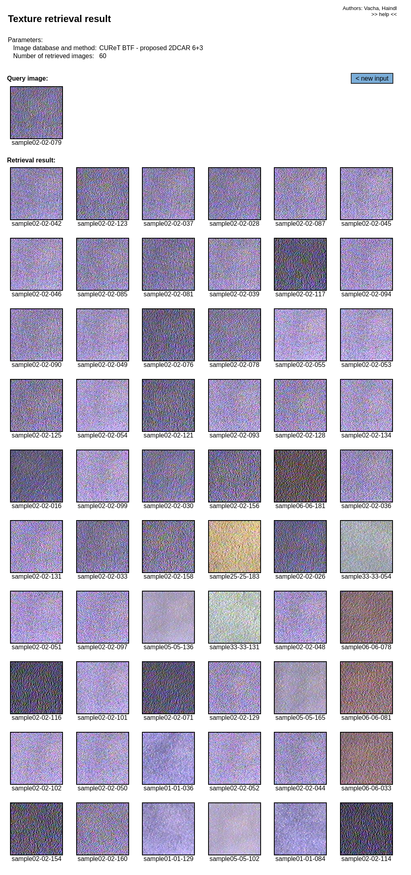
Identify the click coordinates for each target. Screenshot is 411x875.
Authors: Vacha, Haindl (369, 8)
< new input (372, 78)
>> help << (384, 14)
